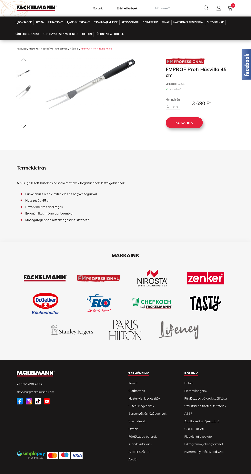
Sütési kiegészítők (27, 34)
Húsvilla (74, 48)
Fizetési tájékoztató (198, 436)
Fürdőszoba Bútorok (109, 34)
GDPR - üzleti (194, 429)
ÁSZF (188, 413)
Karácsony (55, 22)
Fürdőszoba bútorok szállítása (205, 398)
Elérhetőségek (127, 8)
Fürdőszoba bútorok (142, 436)
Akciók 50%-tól (139, 452)
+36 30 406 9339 (30, 384)
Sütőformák (215, 22)
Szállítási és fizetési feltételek (205, 406)
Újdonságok (23, 22)
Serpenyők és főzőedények (60, 34)
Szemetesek (150, 22)
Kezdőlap (22, 48)
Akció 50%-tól (130, 22)
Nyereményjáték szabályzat (204, 452)
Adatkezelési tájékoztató (201, 421)
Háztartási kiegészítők (188, 22)
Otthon (87, 34)
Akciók (39, 22)
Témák (166, 22)
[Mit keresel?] (178, 8)
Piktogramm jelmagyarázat (203, 444)
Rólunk (98, 8)
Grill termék (61, 48)
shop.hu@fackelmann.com (35, 392)
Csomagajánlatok (106, 22)
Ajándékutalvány (78, 22)
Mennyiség (173, 99)
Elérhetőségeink (195, 391)
